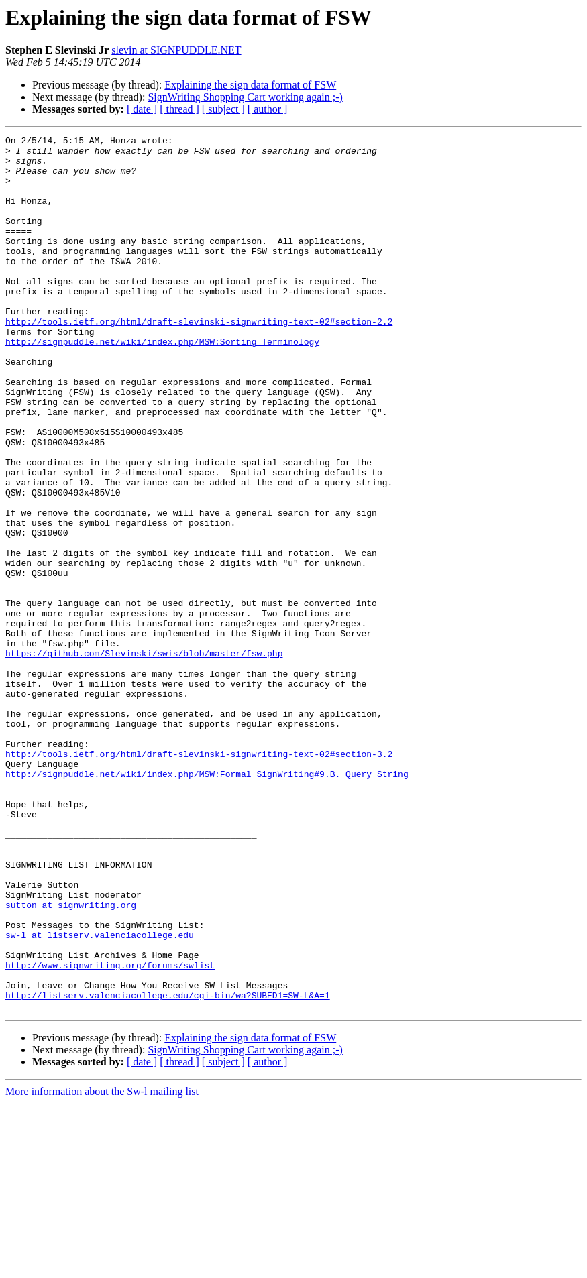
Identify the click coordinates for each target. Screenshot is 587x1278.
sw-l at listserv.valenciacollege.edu (99, 1096)
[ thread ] (179, 109)
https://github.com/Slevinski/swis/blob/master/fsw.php (143, 758)
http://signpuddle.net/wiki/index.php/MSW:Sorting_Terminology (162, 383)
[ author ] (268, 109)
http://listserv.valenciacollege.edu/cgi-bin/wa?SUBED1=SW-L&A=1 (167, 1168)
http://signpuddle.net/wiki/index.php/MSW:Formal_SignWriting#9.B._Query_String (207, 902)
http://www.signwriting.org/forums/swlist (110, 1132)
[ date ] (142, 109)
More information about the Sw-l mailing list (102, 1266)
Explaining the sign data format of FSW (250, 85)
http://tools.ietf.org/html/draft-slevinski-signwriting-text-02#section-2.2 (198, 359)
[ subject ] (223, 109)
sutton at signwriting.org (70, 1059)
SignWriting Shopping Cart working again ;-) (245, 97)
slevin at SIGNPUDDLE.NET (176, 50)
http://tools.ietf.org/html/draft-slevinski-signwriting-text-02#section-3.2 (198, 878)
